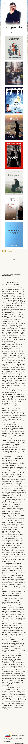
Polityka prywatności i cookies (18, 743)
